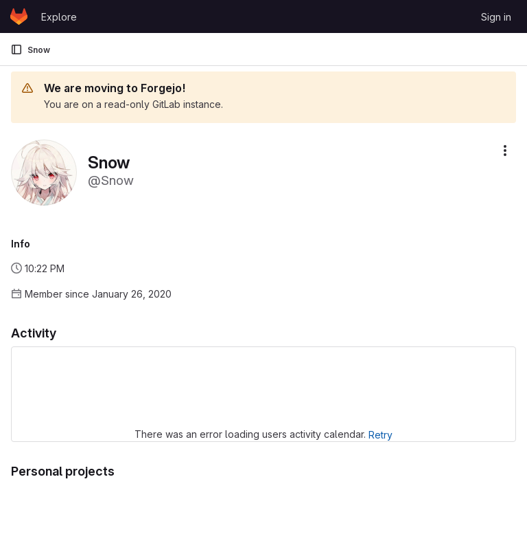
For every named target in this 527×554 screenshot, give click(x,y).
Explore (59, 17)
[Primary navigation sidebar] (16, 49)
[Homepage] (19, 16)
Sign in (496, 17)
